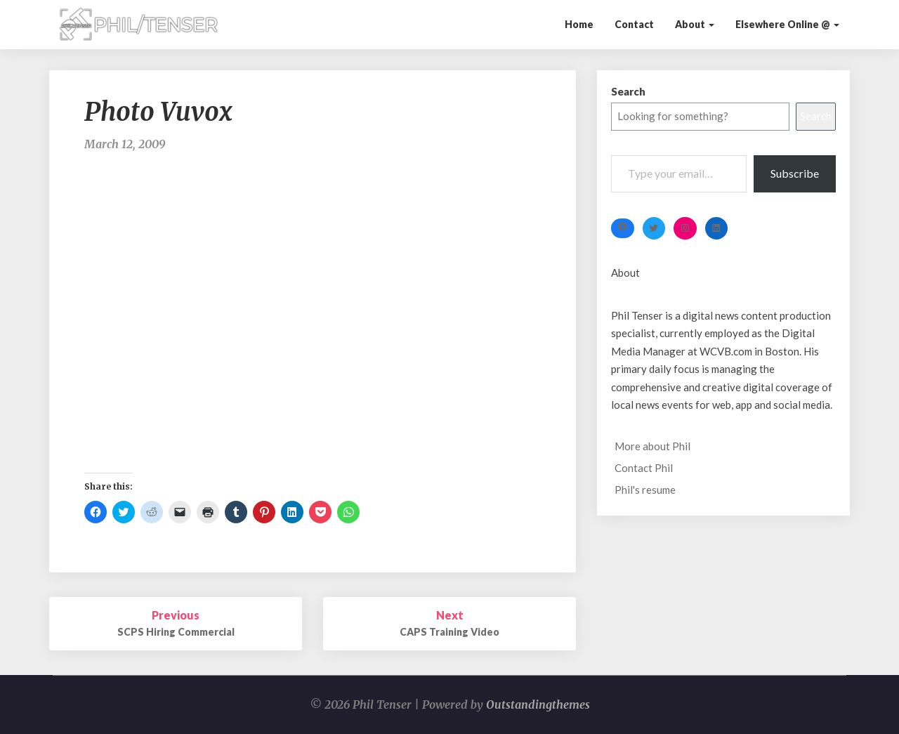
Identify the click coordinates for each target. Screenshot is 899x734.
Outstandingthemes (538, 704)
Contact (634, 24)
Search (628, 91)
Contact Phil (644, 467)
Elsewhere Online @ (787, 24)
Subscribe (794, 173)
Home (579, 24)
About (694, 24)
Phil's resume (645, 489)
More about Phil (652, 446)
